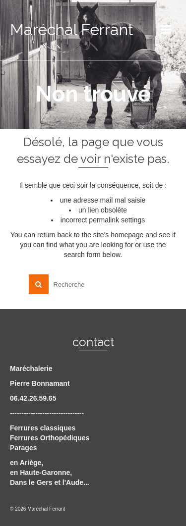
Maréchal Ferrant (71, 29)
